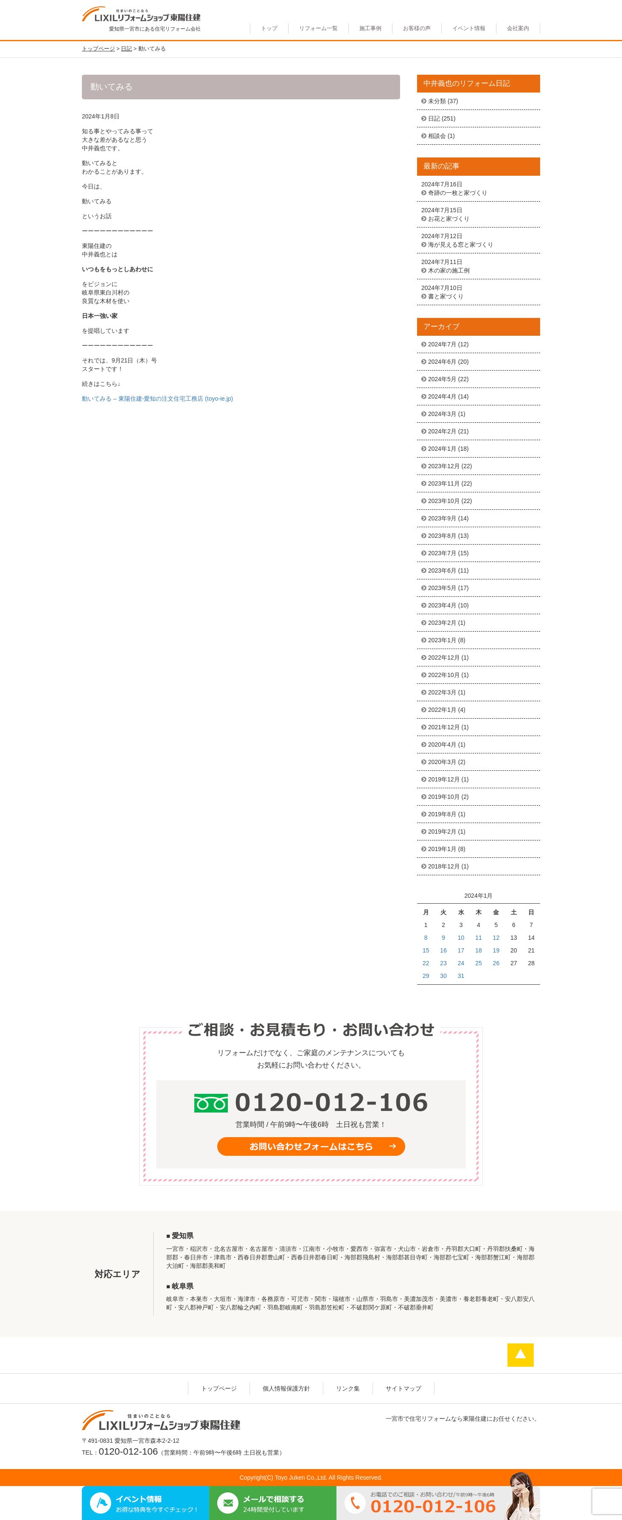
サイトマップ (403, 1388)
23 (443, 963)
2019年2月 (442, 831)
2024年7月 (442, 344)
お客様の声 (417, 28)
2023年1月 (442, 640)
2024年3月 (442, 413)
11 (478, 937)
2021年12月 (444, 727)
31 (461, 975)
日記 (434, 118)
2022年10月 (444, 674)
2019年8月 (442, 814)
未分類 (437, 101)
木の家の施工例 (449, 270)
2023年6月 (442, 570)
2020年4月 (442, 744)
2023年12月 (444, 466)
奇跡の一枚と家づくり (458, 192)
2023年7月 (442, 553)
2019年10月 (444, 796)
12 (496, 937)
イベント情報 (468, 28)
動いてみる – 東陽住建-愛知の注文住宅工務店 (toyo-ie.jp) (157, 398)
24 (461, 963)
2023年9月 (442, 518)
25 (478, 963)
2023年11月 (444, 483)
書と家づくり (446, 296)
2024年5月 (442, 379)
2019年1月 (442, 849)
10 (461, 937)
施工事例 (370, 28)
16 (443, 950)
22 (426, 963)
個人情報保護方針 (286, 1388)
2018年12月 (444, 866)
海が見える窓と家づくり (460, 244)
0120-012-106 (128, 1451)
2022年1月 (442, 709)
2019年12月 (444, 779)
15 (426, 950)
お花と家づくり (449, 218)
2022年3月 (442, 692)
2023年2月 (442, 622)
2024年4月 (442, 396)
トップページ (219, 1388)
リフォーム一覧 (318, 28)
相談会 (437, 135)
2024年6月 (442, 361)
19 (496, 950)
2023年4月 (442, 605)
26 (496, 963)
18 (478, 950)
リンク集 (348, 1388)
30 (443, 975)
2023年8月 (442, 535)
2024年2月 (442, 431)
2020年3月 (442, 762)
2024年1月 (442, 448)
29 (426, 975)
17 (461, 950)
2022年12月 (444, 657)
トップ (269, 28)
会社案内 (518, 28)
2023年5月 (442, 587)
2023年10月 (444, 500)
